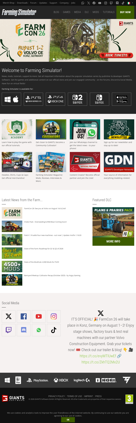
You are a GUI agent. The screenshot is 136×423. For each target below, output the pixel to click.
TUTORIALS (109, 12)
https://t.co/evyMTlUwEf (98, 356)
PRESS (98, 396)
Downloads (22, 2)
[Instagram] (106, 2)
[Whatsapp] (83, 2)
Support (53, 2)
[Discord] (117, 2)
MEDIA (77, 12)
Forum (33, 2)
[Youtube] (100, 2)
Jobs (73, 2)
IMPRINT (88, 396)
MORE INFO (113, 241)
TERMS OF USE (74, 396)
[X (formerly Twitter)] (88, 2)
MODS (96, 12)
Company (64, 2)
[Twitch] (111, 2)
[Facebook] (94, 2)
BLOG (56, 12)
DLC (87, 12)
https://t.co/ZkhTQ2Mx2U (101, 362)
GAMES (66, 12)
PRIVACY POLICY (56, 396)
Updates (43, 2)
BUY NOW (125, 12)
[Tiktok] (123, 2)
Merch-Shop (8, 2)
